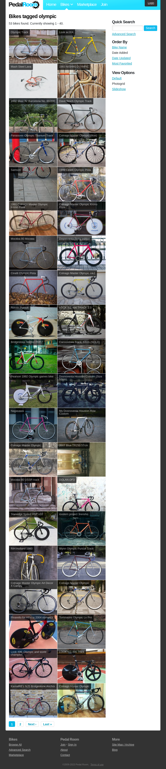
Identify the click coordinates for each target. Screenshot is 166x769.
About (64, 749)
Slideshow (119, 89)
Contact (65, 755)
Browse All (15, 744)
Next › (32, 724)
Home (51, 4)
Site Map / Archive (123, 744)
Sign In (72, 744)
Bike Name (119, 47)
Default (116, 78)
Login (151, 3)
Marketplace (86, 4)
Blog (115, 749)
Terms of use (97, 764)
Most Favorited (122, 63)
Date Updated (121, 58)
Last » (47, 724)
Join (104, 4)
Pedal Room (24, 5)
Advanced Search (124, 34)
